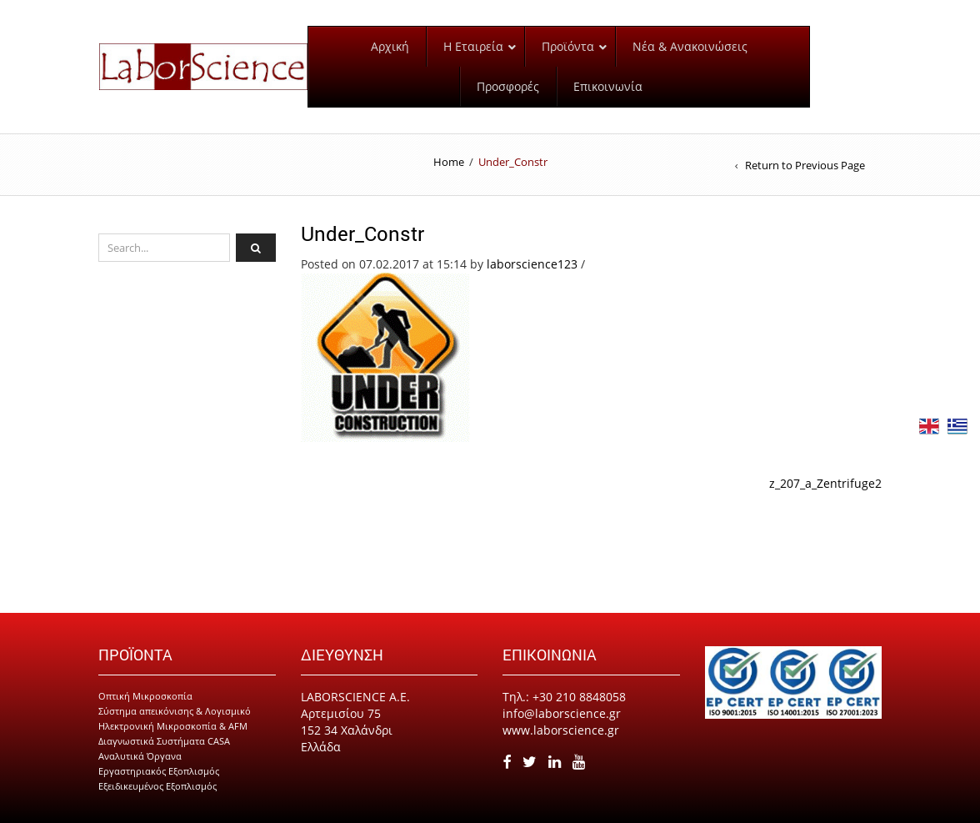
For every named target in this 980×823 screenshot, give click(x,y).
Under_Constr (362, 233)
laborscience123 (532, 264)
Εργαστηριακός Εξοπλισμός (158, 771)
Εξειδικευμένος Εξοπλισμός (157, 786)
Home (448, 161)
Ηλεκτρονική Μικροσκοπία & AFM (173, 726)
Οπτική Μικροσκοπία (145, 696)
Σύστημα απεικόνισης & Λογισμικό (174, 711)
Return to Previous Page (805, 165)
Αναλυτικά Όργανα (140, 756)
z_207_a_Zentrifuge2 (825, 483)
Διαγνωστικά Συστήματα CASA (164, 741)
